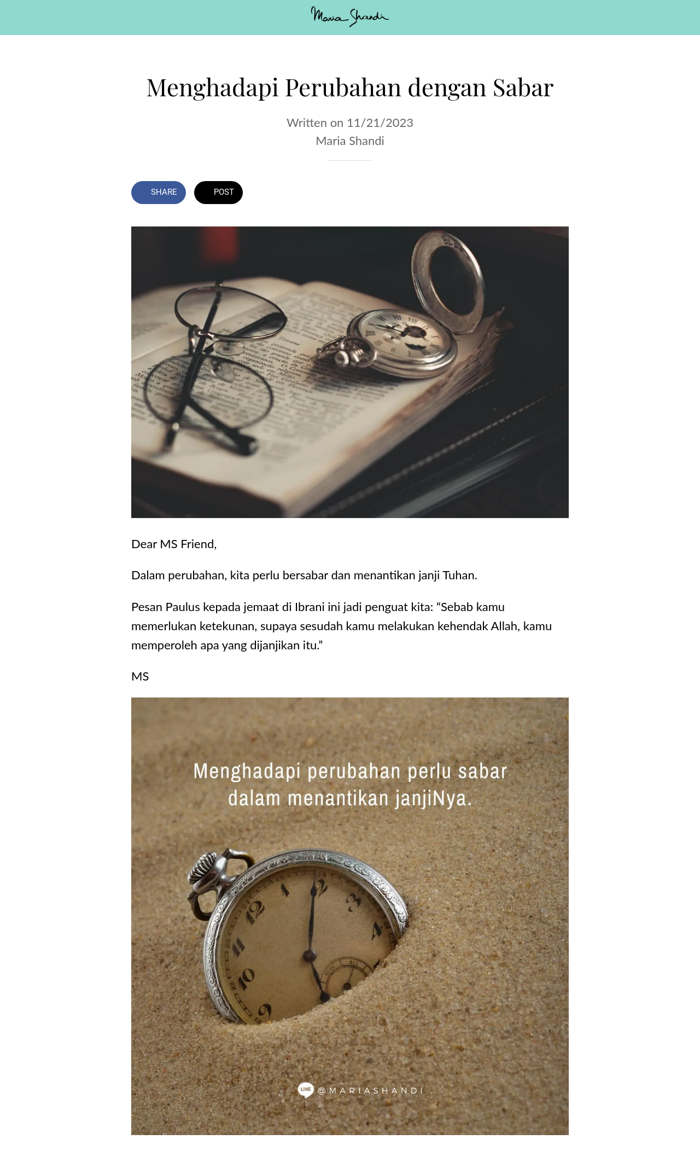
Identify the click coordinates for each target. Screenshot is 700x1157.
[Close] (17, 17)
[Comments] (555, 194)
